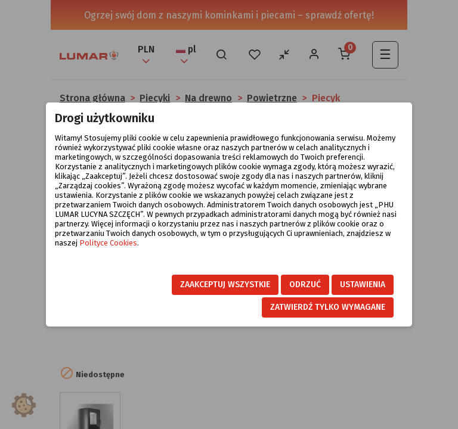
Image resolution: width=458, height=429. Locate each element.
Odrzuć (305, 284)
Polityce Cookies (108, 242)
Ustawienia (362, 284)
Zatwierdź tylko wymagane (327, 307)
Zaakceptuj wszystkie (225, 284)
